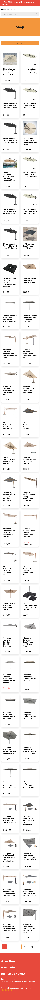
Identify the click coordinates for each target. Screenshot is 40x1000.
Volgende (33, 947)
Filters (20, 43)
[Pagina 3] (14, 946)
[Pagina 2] (9, 946)
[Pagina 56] (24, 946)
